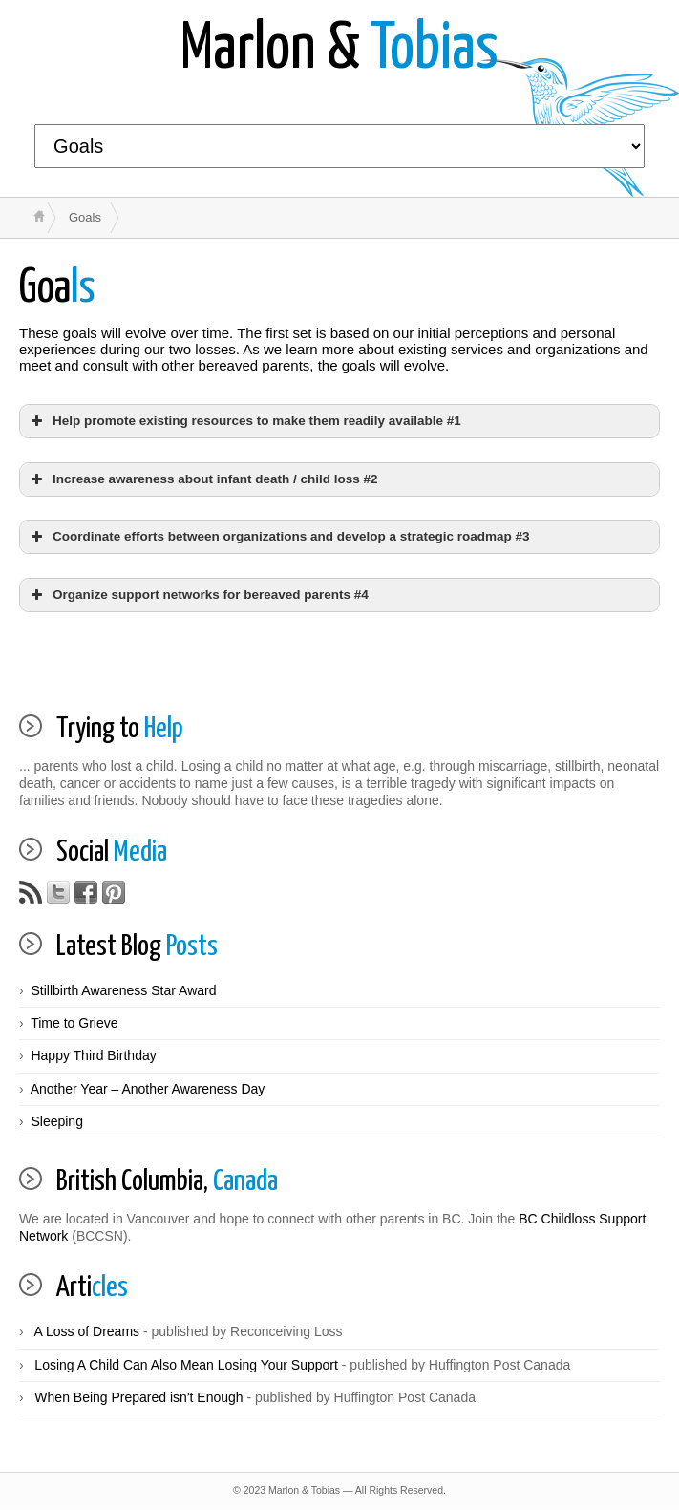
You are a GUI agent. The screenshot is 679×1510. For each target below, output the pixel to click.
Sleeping (57, 1121)
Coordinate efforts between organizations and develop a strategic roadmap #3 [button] (278, 536)
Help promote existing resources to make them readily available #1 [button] (244, 421)
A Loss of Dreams (87, 1331)
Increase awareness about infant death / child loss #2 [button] (202, 479)
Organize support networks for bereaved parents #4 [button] (198, 595)
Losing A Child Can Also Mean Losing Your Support (186, 1364)
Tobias (339, 50)
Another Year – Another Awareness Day (148, 1088)
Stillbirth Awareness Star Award (123, 990)
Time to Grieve (74, 1023)
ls (57, 288)
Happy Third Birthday (93, 1055)
